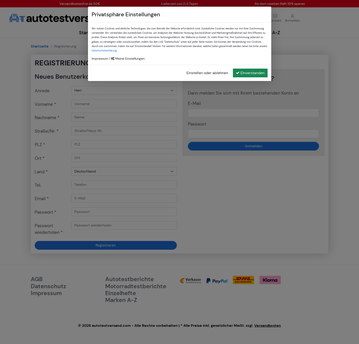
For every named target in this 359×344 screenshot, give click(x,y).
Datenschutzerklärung (104, 50)
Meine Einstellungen (128, 58)
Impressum (100, 58)
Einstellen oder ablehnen (207, 72)
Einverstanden (250, 72)
